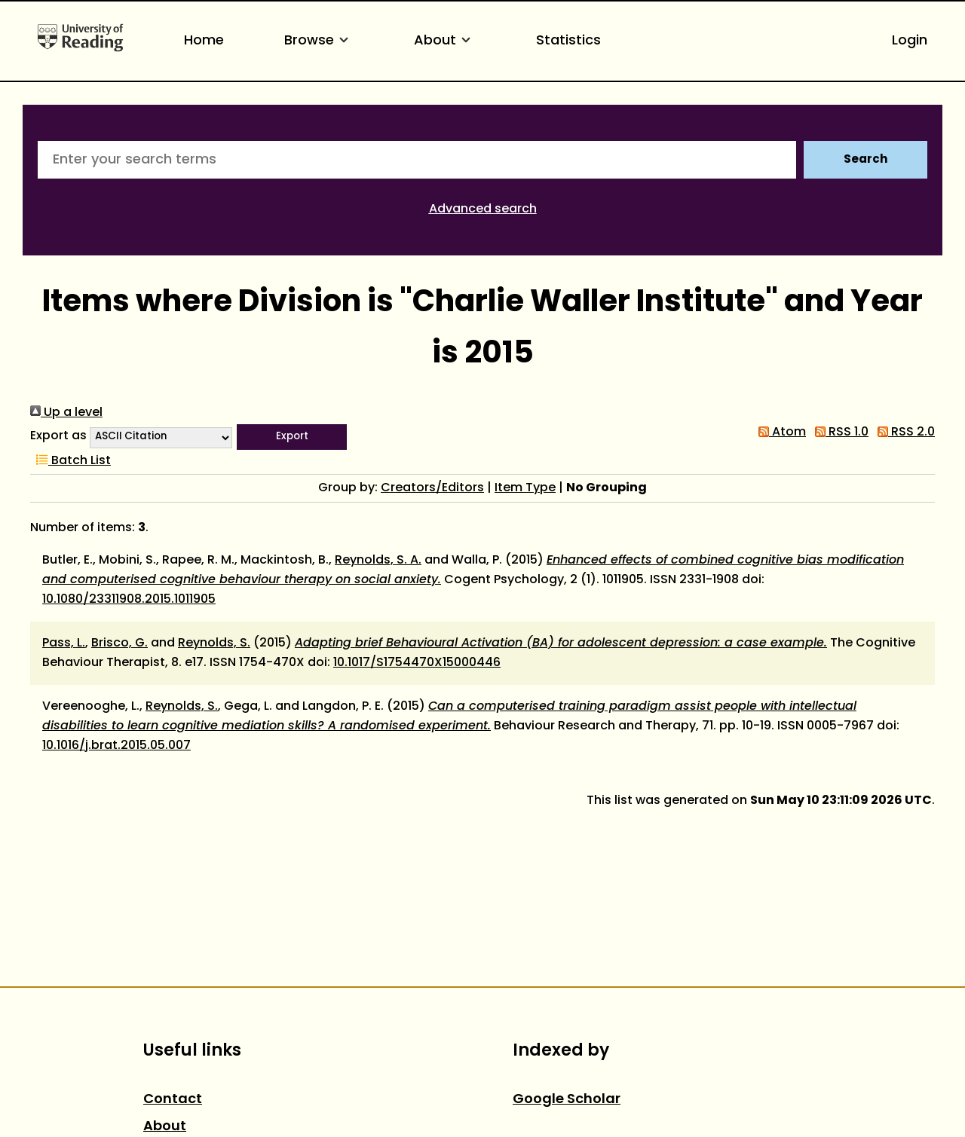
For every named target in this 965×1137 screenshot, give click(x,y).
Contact (172, 1099)
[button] (291, 437)
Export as (58, 436)
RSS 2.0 (903, 432)
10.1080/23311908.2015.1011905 (129, 600)
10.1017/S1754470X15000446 (417, 663)
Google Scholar (566, 1099)
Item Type (525, 488)
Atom (779, 432)
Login (909, 41)
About (445, 41)
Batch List (70, 461)
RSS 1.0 (838, 432)
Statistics (568, 41)
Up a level (66, 413)
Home (204, 41)
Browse (319, 41)
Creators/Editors (432, 488)
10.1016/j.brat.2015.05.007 (116, 746)
